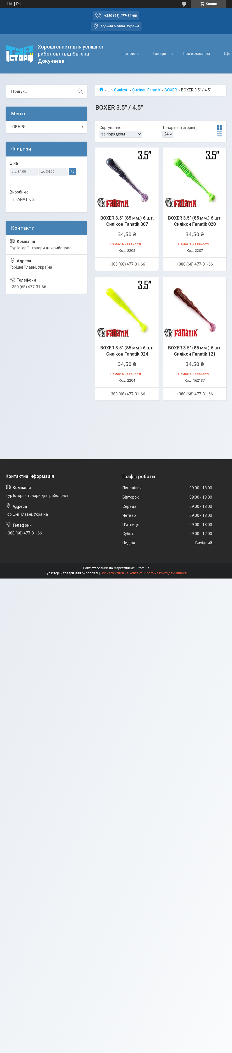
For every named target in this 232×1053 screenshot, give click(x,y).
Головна (130, 53)
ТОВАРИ (17, 127)
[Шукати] (80, 91)
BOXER (170, 90)
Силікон (121, 90)
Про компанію (196, 53)
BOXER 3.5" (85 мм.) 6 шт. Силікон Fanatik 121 (195, 351)
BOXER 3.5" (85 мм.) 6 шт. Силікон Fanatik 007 (127, 221)
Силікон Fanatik (146, 90)
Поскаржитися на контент (121, 573)
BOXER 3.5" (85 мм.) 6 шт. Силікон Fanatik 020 (195, 221)
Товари (159, 53)
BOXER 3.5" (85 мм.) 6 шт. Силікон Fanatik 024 (127, 351)
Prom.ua (142, 568)
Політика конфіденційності (165, 573)
